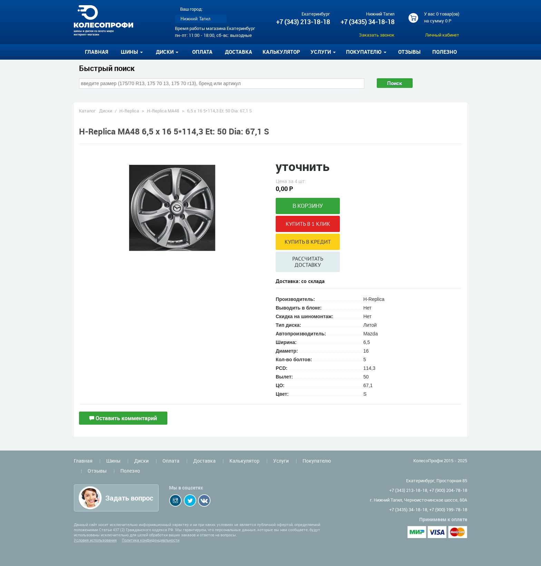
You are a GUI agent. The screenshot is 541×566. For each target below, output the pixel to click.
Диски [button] (167, 51)
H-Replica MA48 (163, 111)
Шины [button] (132, 51)
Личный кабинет (442, 35)
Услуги (281, 460)
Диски (105, 111)
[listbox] (201, 18)
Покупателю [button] (366, 51)
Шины (113, 460)
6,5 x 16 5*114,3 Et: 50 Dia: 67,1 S (219, 111)
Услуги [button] (323, 51)
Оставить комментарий (123, 418)
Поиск (394, 83)
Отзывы (409, 51)
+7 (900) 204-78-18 (448, 490)
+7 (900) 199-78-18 (448, 509)
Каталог (87, 111)
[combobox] (221, 83)
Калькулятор (281, 51)
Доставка (238, 51)
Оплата (202, 51)
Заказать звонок (376, 35)
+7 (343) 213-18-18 (303, 22)
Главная (96, 51)
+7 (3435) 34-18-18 (367, 22)
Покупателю (317, 460)
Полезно (444, 51)
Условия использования (95, 540)
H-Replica (129, 111)
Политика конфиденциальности (150, 540)
